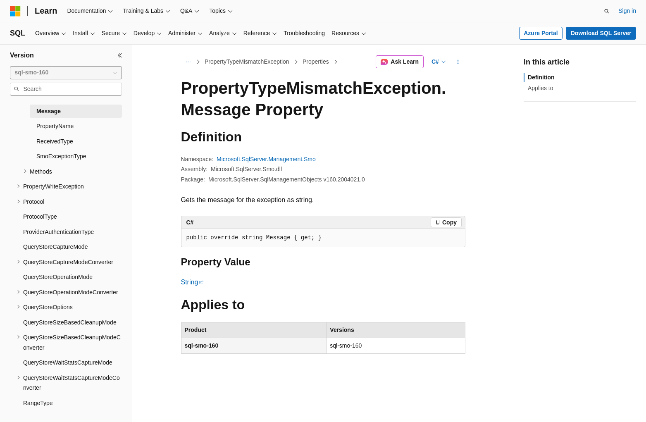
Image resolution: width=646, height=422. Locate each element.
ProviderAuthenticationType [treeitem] (58, 232)
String (189, 282)
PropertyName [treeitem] (55, 126)
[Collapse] (120, 55)
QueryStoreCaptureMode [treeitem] (55, 246)
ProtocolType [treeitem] (40, 216)
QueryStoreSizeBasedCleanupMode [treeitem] (70, 322)
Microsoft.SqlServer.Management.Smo (266, 159)
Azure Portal (541, 33)
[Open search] (606, 11)
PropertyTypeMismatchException (247, 61)
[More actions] (458, 62)
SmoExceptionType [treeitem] (61, 156)
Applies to (540, 88)
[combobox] (66, 72)
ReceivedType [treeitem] (54, 141)
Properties (316, 61)
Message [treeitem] (48, 111)
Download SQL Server (601, 33)
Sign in (627, 10)
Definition (541, 77)
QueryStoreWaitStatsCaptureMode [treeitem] (67, 362)
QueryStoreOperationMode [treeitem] (58, 277)
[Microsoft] (15, 11)
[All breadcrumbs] (188, 62)
